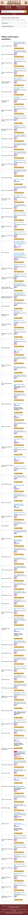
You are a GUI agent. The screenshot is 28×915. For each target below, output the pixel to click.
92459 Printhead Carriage (19, 641)
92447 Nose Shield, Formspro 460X (18, 540)
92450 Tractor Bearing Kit (19, 566)
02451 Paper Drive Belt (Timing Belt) (19, 88)
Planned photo (12, 907)
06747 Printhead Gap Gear (19, 143)
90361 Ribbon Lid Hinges (19, 179)
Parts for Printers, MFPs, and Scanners (11, 20)
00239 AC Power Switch (19, 42)
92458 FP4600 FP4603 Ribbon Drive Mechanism (19, 619)
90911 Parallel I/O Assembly (20, 375)
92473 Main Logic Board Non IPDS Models (19, 752)
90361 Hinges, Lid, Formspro (20, 169)
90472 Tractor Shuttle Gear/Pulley (18, 196)
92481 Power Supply (18, 804)
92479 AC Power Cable (19, 795)
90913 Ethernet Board (18, 394)
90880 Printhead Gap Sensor (20, 357)
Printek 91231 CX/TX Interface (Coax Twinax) (19, 494)
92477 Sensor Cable (18, 769)
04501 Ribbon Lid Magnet (19, 135)
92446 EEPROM (17, 522)
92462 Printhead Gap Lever (20, 658)
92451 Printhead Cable (19, 574)
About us (3, 906)
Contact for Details (18, 123)
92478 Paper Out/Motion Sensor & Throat (19, 787)
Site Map (14, 14)
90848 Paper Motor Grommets (18, 312)
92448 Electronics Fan (18, 548)
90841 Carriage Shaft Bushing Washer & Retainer (20, 284)
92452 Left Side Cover (18, 583)
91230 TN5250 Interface (19, 475)
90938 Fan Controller (18, 415)
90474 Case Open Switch (19, 204)
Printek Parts (22, 20)
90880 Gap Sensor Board (19, 366)
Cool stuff (8, 906)
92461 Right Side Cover (19, 649)
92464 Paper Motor (18, 675)
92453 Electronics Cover (19, 591)
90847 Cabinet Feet (18, 302)
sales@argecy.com (21, 6)
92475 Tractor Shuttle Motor (20, 761)
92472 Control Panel (18, 729)
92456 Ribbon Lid (17, 600)
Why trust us (21, 7)
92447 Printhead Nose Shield (20, 530)
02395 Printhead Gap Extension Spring (18, 79)
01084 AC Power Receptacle (20, 50)
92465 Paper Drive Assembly (20, 684)
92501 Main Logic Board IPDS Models (19, 893)
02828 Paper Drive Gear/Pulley (18, 98)
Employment (23, 906)
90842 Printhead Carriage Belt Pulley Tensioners (19, 294)
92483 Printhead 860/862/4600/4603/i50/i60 (19, 813)
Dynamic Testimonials (15, 906)
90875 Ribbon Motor (18, 349)
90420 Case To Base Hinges (20, 186)
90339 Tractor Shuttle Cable (20, 151)
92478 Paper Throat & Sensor (20, 777)
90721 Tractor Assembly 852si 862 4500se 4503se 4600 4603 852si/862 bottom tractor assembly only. (20, 243)
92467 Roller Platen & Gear (19, 702)
